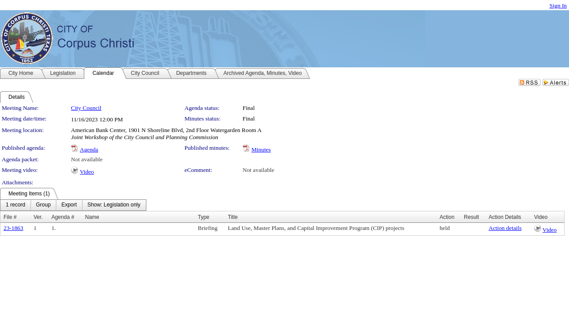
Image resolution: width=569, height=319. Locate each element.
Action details (505, 228)
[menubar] (73, 205)
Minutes (261, 149)
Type (203, 217)
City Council (86, 108)
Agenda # (62, 217)
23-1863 (13, 228)
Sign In (558, 5)
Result (471, 217)
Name (92, 217)
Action (447, 217)
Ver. (38, 217)
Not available (86, 159)
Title (233, 217)
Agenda (89, 149)
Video (87, 171)
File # (10, 217)
